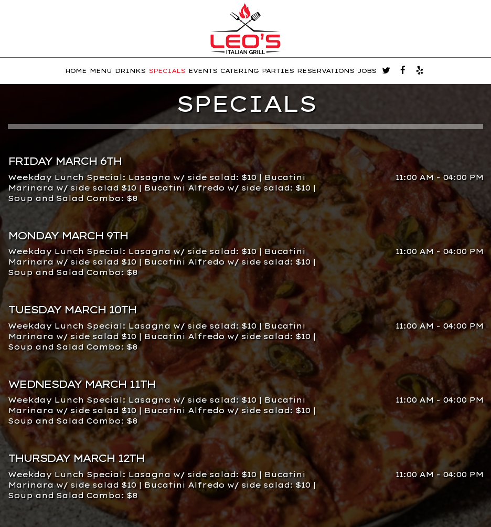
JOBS (366, 71)
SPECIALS (166, 71)
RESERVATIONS (325, 71)
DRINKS (130, 71)
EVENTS (202, 71)
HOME (76, 71)
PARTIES (278, 71)
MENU (101, 71)
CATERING (239, 71)
